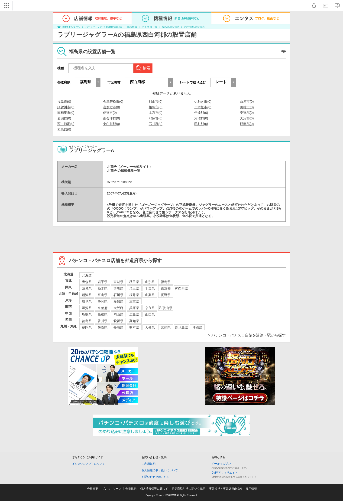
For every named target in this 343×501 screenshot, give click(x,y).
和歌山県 (165, 308)
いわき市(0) (202, 101)
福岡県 (87, 327)
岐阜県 (87, 301)
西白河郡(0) (65, 123)
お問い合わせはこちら (155, 476)
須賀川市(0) (65, 107)
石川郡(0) (155, 123)
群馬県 (118, 288)
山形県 (150, 282)
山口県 (150, 314)
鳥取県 (87, 314)
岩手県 (102, 282)
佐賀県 (102, 327)
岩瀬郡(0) (64, 118)
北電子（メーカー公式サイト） (129, 166)
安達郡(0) (247, 112)
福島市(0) (64, 101)
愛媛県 (118, 321)
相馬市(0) (155, 107)
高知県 (134, 321)
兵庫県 (134, 308)
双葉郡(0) (247, 123)
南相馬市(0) (65, 112)
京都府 (102, 308)
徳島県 (87, 321)
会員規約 (130, 488)
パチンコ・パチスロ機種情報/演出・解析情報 (111, 27)
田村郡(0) (201, 123)
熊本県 (134, 327)
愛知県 (118, 301)
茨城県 (87, 288)
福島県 (166, 282)
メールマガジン (221, 463)
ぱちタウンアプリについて (88, 463)
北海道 (87, 275)
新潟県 (87, 295)
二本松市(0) (202, 107)
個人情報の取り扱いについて (160, 470)
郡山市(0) (155, 101)
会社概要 (92, 488)
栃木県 (102, 288)
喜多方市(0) (111, 107)
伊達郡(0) (201, 112)
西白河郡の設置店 (194, 27)
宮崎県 (166, 327)
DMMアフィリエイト (224, 472)
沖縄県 (197, 327)
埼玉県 (134, 288)
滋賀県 (87, 308)
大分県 (150, 327)
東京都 (166, 288)
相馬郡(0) (64, 129)
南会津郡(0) (111, 118)
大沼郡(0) (247, 118)
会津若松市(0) (113, 101)
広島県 (134, 314)
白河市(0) (247, 101)
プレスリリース (111, 488)
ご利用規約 (148, 463)
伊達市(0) (110, 112)
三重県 (134, 301)
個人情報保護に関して (154, 488)
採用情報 (251, 488)
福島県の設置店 (171, 27)
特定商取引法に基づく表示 (188, 488)
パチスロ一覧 (149, 27)
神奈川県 (181, 288)
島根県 (102, 314)
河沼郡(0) (201, 118)
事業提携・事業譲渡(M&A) (225, 488)
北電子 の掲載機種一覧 (123, 170)
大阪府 (118, 308)
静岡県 (102, 301)
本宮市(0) (155, 112)
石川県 (118, 295)
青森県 (87, 282)
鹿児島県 (181, 327)
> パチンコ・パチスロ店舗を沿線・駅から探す (247, 335)
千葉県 (150, 288)
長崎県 (118, 327)
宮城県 (118, 282)
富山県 (102, 295)
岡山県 (118, 314)
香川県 (102, 321)
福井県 (134, 295)
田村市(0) (247, 107)
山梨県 (150, 295)
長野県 (166, 295)
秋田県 (134, 282)
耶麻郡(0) (155, 118)
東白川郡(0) (111, 123)
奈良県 (150, 308)
